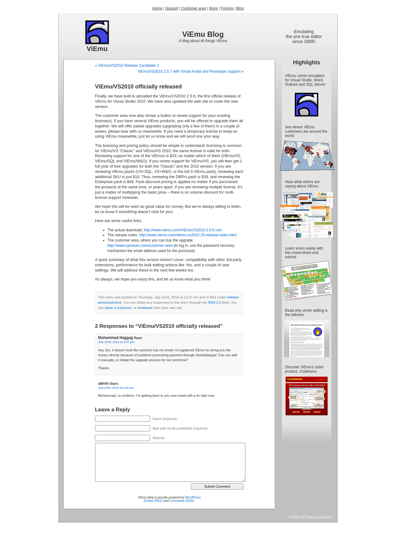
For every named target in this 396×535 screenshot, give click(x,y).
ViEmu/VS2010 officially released (138, 86)
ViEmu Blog (203, 34)
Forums (227, 8)
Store (213, 8)
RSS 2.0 (214, 302)
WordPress (192, 497)
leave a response (118, 308)
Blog (240, 8)
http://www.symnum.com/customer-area (140, 245)
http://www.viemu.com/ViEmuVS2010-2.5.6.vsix (183, 230)
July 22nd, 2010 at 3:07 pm (116, 342)
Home (157, 8)
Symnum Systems (319, 517)
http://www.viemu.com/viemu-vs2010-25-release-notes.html (188, 235)
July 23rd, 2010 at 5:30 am (116, 387)
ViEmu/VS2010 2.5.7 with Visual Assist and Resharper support (189, 71)
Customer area (193, 8)
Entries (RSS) (153, 501)
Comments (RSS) (182, 501)
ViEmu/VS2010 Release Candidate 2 (128, 65)
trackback (144, 308)
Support (171, 8)
